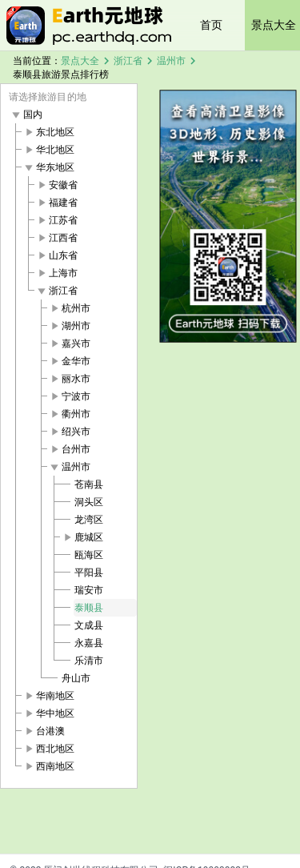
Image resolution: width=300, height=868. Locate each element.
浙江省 (128, 60)
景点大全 (80, 60)
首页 (211, 24)
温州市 (171, 60)
